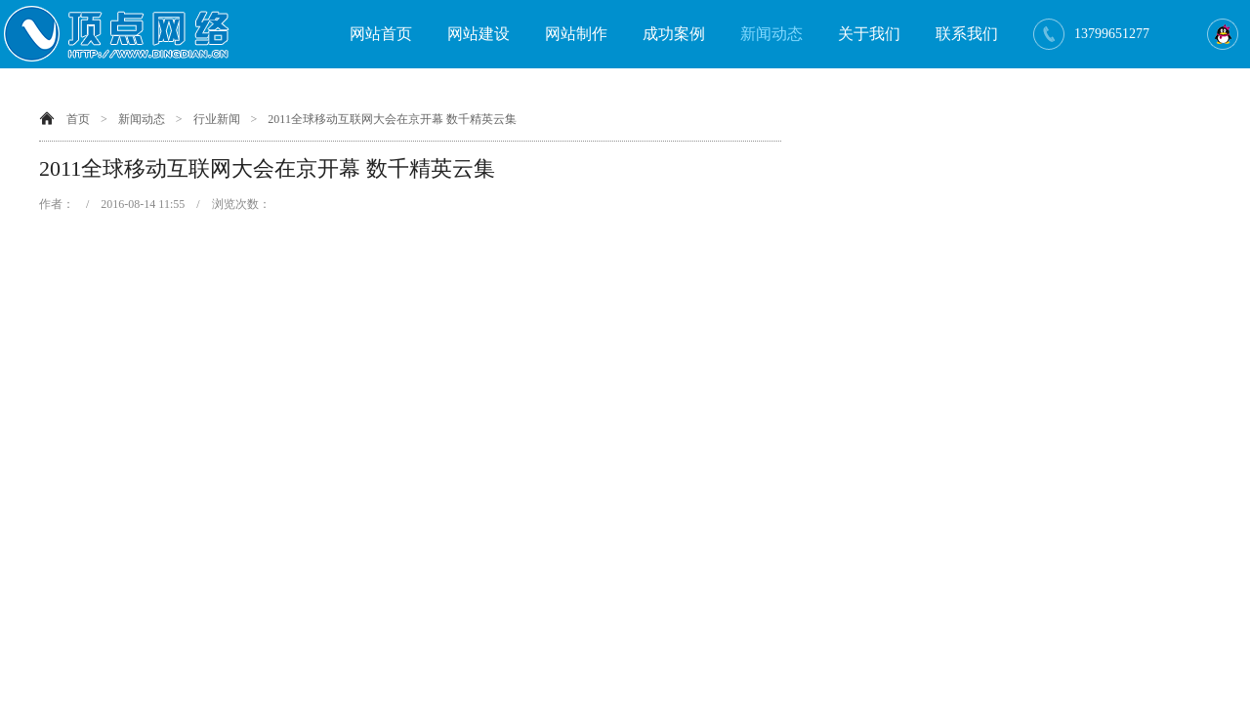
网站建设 (478, 33)
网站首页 (381, 33)
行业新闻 (216, 119)
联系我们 (967, 33)
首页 (78, 119)
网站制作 (576, 33)
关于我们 (869, 33)
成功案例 (674, 33)
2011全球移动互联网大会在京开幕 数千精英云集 (392, 119)
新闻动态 (771, 33)
